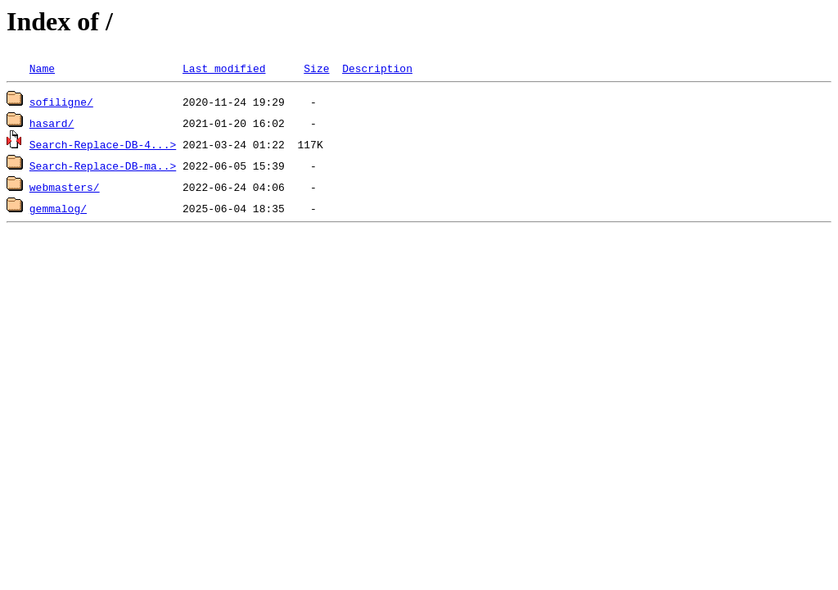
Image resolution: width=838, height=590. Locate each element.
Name (42, 68)
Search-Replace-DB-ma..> (102, 165)
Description (377, 68)
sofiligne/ (61, 101)
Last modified (223, 68)
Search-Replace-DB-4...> (102, 144)
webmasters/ (64, 186)
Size (316, 68)
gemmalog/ (58, 208)
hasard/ (51, 123)
